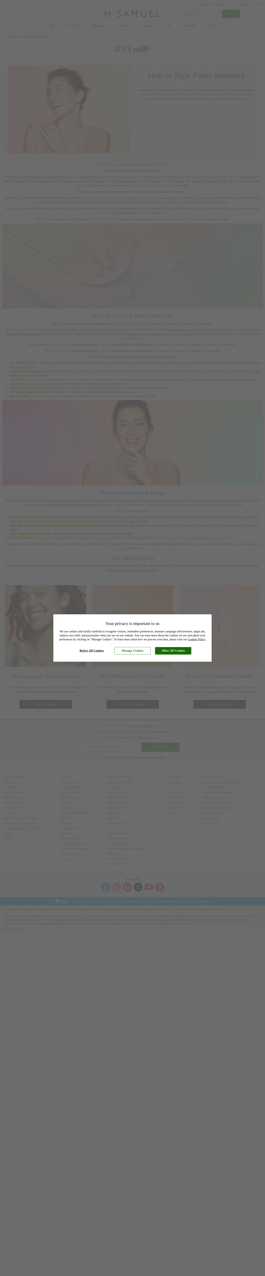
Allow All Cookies (173, 650)
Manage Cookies (132, 650)
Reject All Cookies (92, 650)
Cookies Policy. (197, 639)
